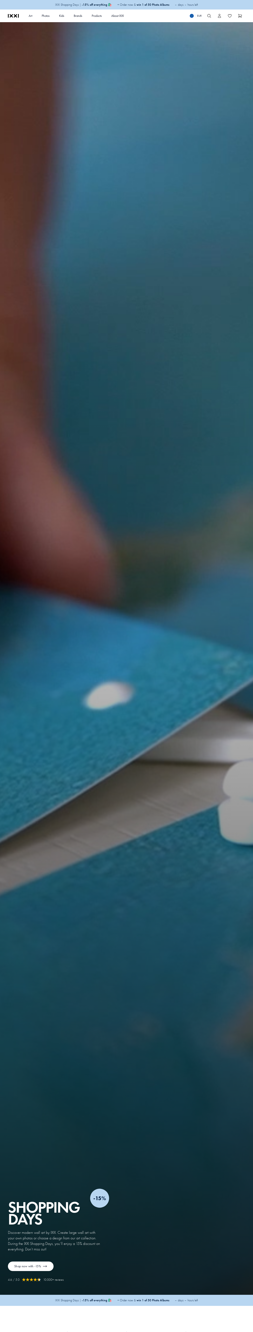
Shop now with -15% (30, 1266)
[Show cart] (240, 16)
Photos (46, 16)
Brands (78, 16)
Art (30, 16)
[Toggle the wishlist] (230, 16)
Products (97, 16)
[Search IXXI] (209, 16)
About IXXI (117, 16)
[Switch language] (195, 16)
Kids (61, 16)
